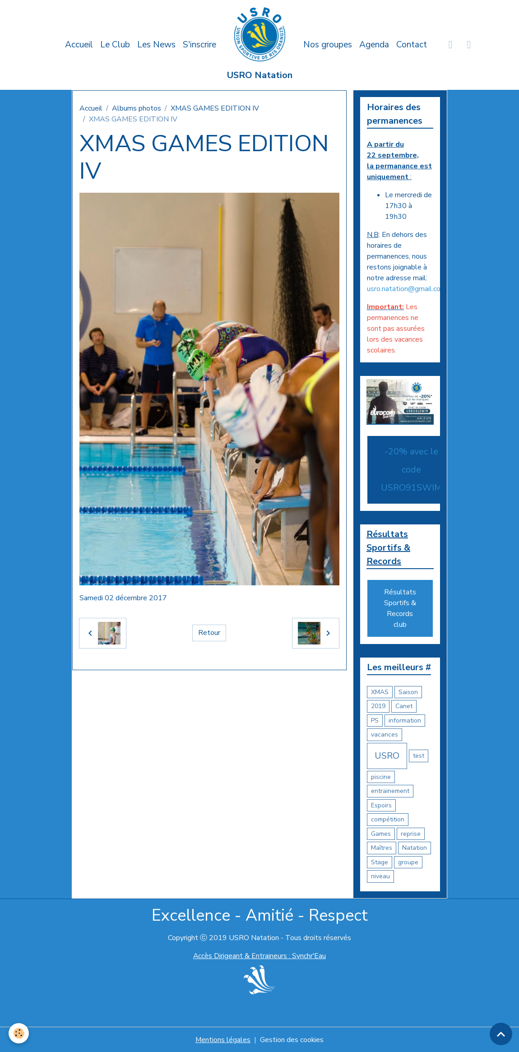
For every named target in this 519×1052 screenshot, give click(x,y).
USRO (387, 756)
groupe (408, 862)
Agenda (374, 45)
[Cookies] (19, 1033)
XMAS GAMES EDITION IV (215, 108)
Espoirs (381, 805)
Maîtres (381, 848)
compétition (387, 820)
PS (375, 720)
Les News (156, 45)
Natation (414, 848)
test (418, 756)
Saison (408, 692)
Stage (379, 862)
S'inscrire (199, 45)
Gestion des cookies (292, 1039)
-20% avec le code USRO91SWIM (411, 469)
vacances (384, 735)
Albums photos (136, 108)
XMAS (380, 692)
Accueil (79, 45)
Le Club (115, 45)
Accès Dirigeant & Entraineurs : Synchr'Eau (259, 956)
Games (381, 834)
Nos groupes (327, 45)
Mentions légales (222, 1039)
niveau (380, 876)
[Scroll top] (501, 1034)
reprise (411, 834)
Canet (403, 706)
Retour (209, 633)
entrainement (390, 791)
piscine (381, 777)
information (405, 720)
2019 (378, 706)
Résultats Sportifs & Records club (400, 608)
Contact (411, 45)
